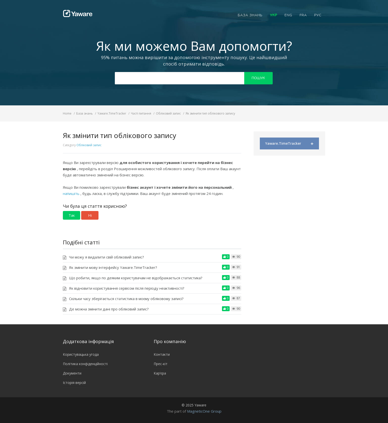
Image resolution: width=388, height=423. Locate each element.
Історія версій (74, 382)
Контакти (162, 354)
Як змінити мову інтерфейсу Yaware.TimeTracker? (113, 267)
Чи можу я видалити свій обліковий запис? (106, 257)
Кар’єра (160, 373)
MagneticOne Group (204, 411)
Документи (72, 373)
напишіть (71, 193)
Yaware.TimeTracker (289, 143)
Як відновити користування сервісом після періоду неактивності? (126, 288)
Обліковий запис (88, 145)
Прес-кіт (161, 363)
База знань (250, 15)
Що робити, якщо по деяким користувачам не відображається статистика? (135, 277)
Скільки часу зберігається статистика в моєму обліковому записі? (126, 298)
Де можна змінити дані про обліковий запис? (109, 308)
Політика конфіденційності (85, 363)
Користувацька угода (81, 354)
